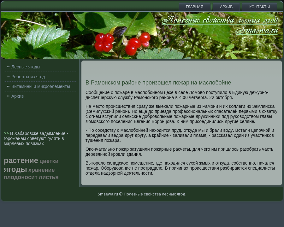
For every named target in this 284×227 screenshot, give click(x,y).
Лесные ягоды (25, 66)
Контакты (259, 7)
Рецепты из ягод (28, 76)
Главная (194, 7)
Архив (226, 7)
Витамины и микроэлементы (40, 86)
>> (7, 133)
